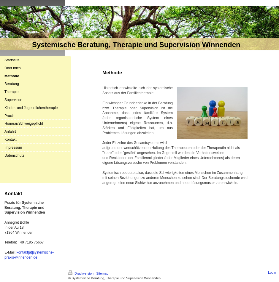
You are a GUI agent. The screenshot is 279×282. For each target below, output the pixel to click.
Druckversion (81, 273)
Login (272, 272)
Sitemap (102, 273)
